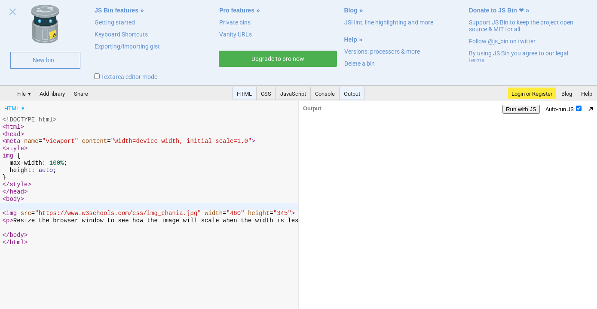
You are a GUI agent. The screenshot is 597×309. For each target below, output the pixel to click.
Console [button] (325, 94)
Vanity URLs (235, 34)
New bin (43, 60)
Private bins (235, 22)
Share (81, 94)
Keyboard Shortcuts (121, 34)
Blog (351, 10)
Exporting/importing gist (127, 46)
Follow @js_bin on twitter (502, 41)
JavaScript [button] (293, 94)
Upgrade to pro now (277, 58)
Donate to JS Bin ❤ (496, 10)
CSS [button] (266, 94)
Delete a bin (359, 63)
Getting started (115, 22)
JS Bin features (116, 10)
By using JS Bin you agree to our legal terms (518, 57)
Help (350, 39)
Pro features (236, 10)
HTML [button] (244, 94)
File (21, 94)
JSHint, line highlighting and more (388, 22)
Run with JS (521, 110)
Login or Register (531, 94)
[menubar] (69, 107)
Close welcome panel (12, 13)
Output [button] (352, 94)
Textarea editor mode (125, 76)
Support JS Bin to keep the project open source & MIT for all (521, 26)
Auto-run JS (563, 109)
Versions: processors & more (382, 51)
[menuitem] (15, 109)
